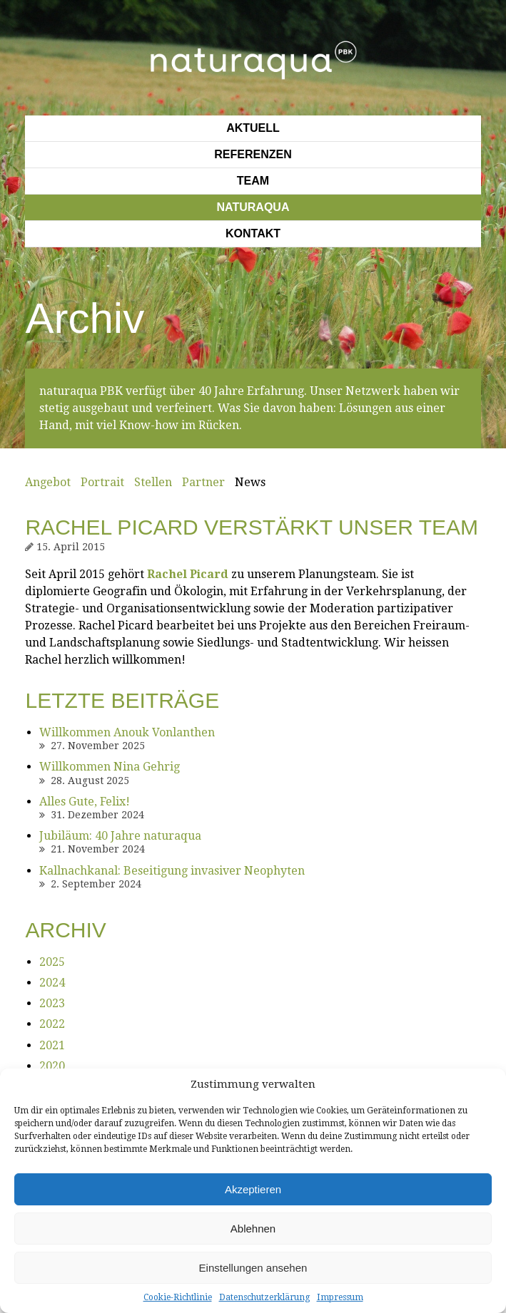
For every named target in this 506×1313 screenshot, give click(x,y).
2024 (52, 982)
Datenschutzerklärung (264, 1297)
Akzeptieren (253, 1189)
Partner (203, 482)
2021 (52, 1045)
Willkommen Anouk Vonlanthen (127, 732)
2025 (52, 962)
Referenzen (252, 154)
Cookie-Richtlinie (177, 1297)
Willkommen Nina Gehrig (109, 766)
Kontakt (253, 233)
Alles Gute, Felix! (84, 801)
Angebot (48, 482)
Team (253, 181)
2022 (52, 1024)
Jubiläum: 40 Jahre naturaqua (120, 836)
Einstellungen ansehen (253, 1268)
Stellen (153, 482)
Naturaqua (253, 207)
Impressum (340, 1297)
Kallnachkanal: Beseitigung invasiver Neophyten (172, 870)
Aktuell (253, 128)
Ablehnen (253, 1228)
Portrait (102, 482)
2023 (52, 1003)
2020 (52, 1066)
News (250, 482)
